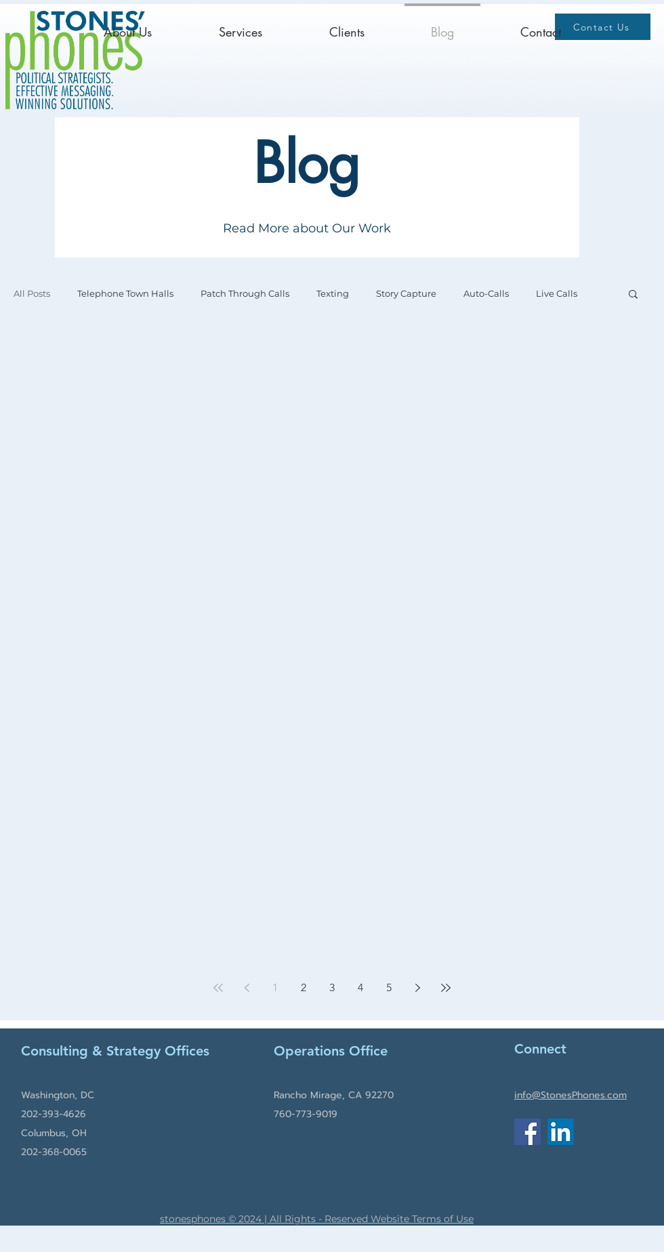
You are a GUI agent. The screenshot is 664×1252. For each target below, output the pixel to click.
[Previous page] (246, 988)
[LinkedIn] (560, 1132)
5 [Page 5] (389, 987)
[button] (633, 295)
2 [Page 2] (303, 987)
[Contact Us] (602, 27)
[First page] (218, 988)
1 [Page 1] (275, 987)
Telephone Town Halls (125, 293)
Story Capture (406, 293)
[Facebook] (527, 1132)
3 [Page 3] (332, 987)
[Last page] (446, 988)
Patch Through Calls (245, 293)
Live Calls (556, 293)
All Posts (32, 293)
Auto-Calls (486, 293)
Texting (332, 293)
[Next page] (417, 988)
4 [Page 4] (360, 987)
